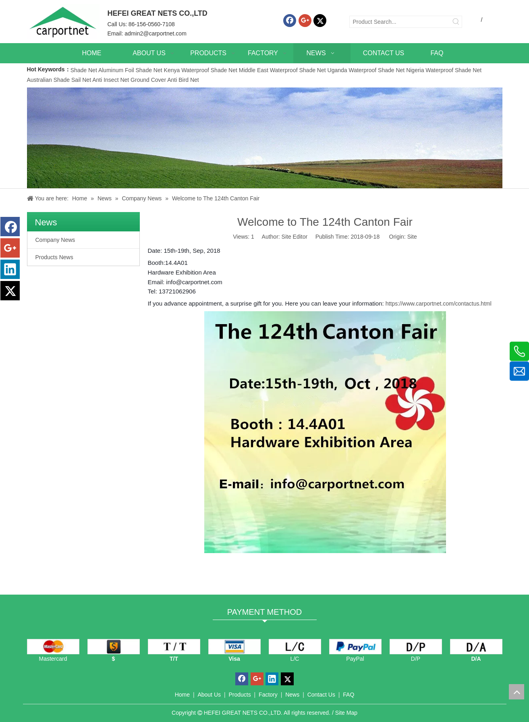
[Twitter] (319, 20)
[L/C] (295, 646)
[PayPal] (355, 646)
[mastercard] (53, 646)
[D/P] (416, 646)
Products (239, 694)
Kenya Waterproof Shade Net (200, 70)
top (516, 691)
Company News (55, 240)
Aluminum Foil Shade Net (131, 70)
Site (412, 236)
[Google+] (305, 20)
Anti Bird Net (183, 80)
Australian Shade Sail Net (59, 80)
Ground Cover (148, 80)
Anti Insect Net (110, 80)
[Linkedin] (10, 269)
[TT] (174, 646)
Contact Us (321, 694)
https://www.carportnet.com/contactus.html (439, 303)
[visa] (234, 646)
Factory (268, 694)
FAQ (348, 694)
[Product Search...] (400, 21)
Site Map (346, 713)
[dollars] (113, 646)
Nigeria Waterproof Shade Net (443, 70)
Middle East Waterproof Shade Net (282, 70)
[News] (264, 137)
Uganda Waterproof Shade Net (366, 70)
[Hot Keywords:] (456, 21)
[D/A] (476, 646)
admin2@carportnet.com (155, 33)
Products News (54, 257)
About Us (209, 694)
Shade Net (84, 70)
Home (182, 694)
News (292, 694)
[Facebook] (289, 20)
